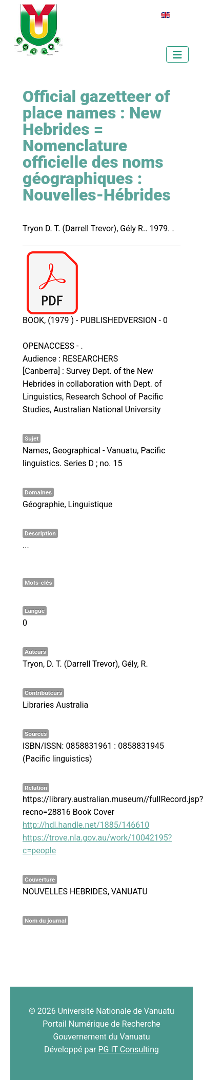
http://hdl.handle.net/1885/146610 (86, 825)
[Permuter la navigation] (177, 54)
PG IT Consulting (128, 1049)
